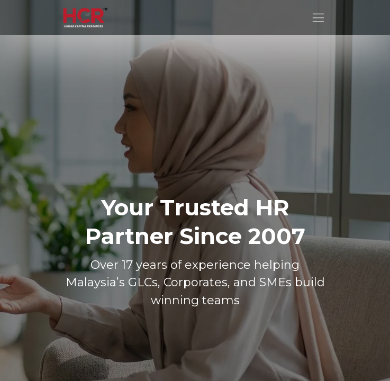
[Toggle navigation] (318, 17)
